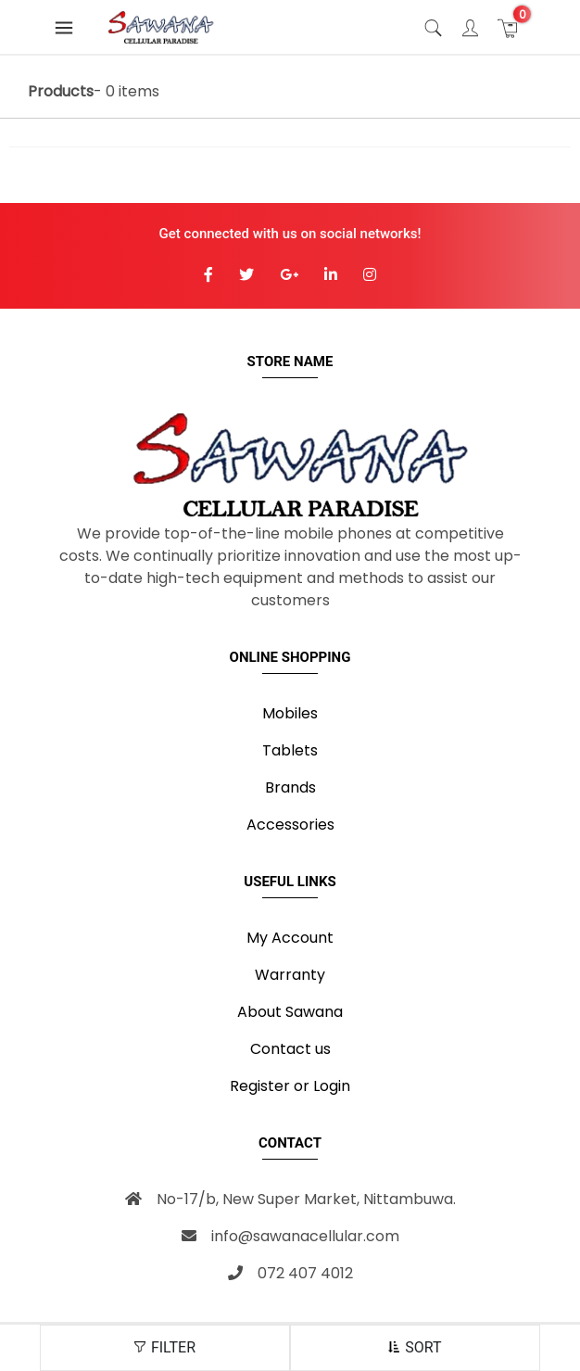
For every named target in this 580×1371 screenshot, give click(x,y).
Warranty (290, 974)
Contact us (290, 1049)
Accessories (290, 824)
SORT (414, 1347)
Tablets (290, 750)
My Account (290, 937)
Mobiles (290, 713)
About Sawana (290, 1011)
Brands (290, 787)
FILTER (164, 1347)
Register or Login (290, 1086)
